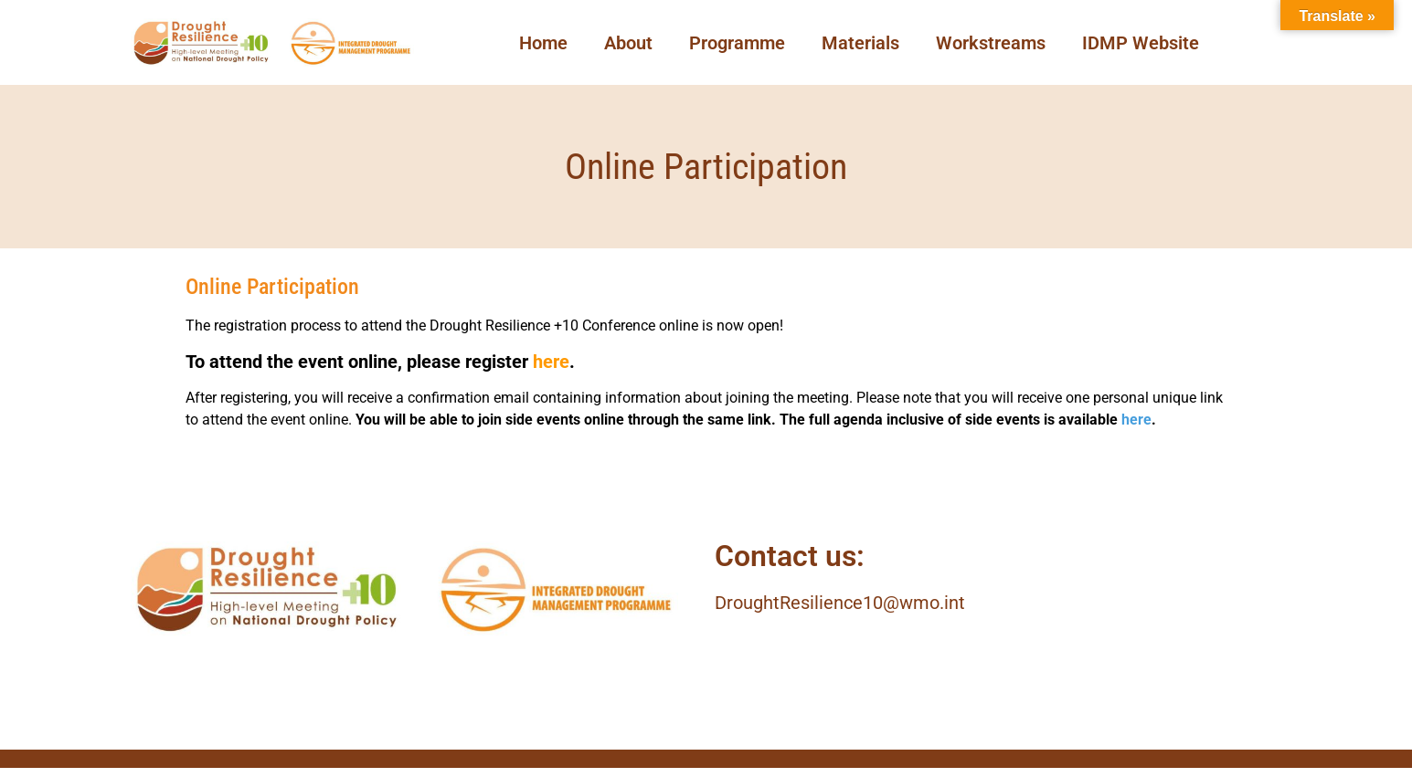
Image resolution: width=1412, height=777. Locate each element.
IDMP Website (1140, 43)
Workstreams (991, 43)
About (628, 43)
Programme (737, 43)
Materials (860, 43)
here (551, 362)
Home (543, 43)
